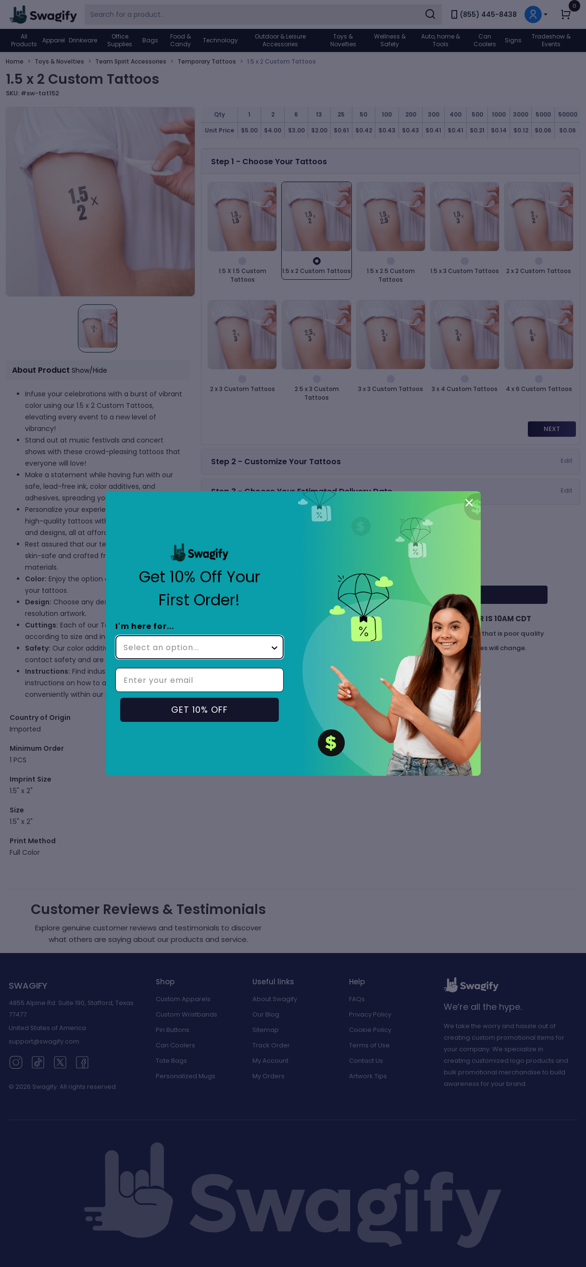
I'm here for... (144, 626)
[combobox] (197, 647)
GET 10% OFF (199, 710)
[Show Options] (274, 647)
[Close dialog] (469, 502)
